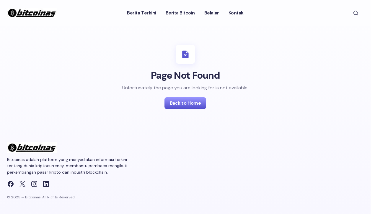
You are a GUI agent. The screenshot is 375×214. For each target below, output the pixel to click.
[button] (355, 13)
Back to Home (185, 103)
